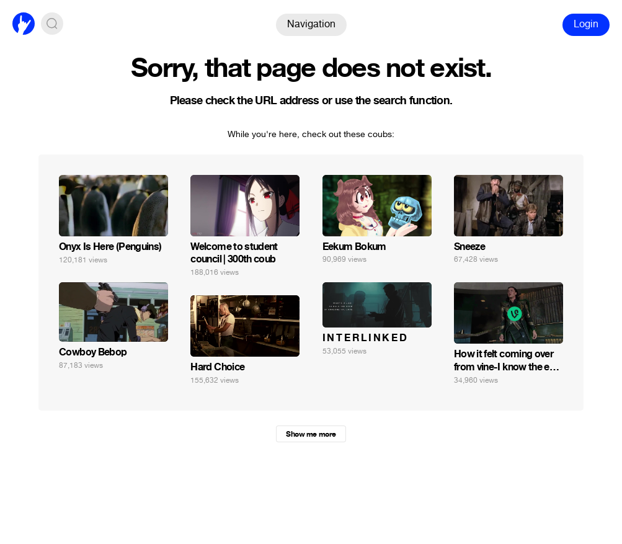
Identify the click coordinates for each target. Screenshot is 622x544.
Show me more (310, 434)
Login (586, 23)
